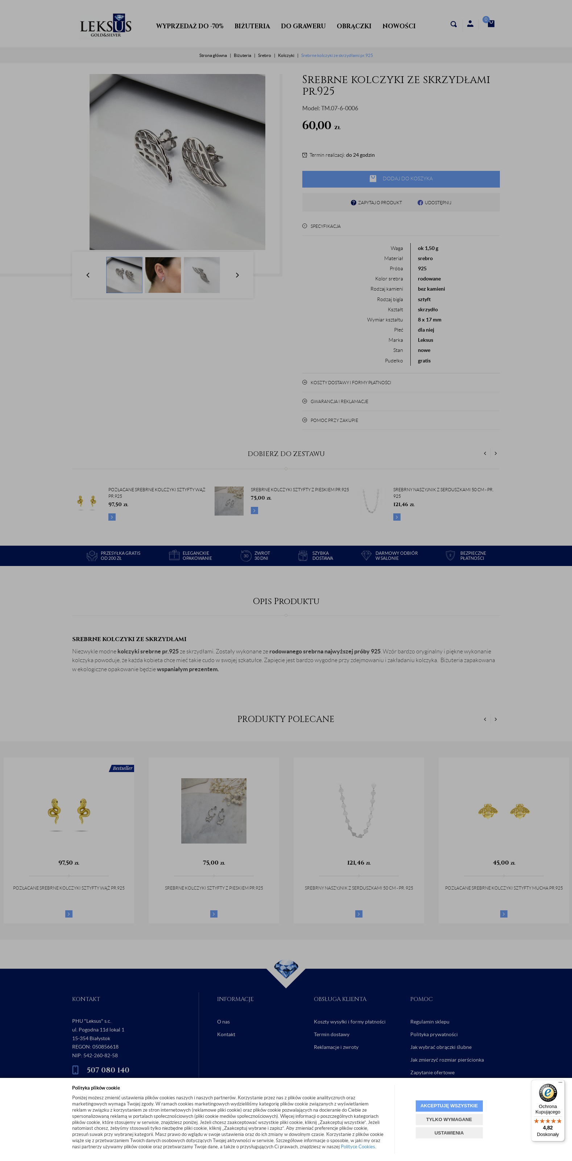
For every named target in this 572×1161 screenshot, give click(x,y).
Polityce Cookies (358, 1146)
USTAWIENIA (449, 1133)
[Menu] (560, 1084)
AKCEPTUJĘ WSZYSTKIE (449, 1105)
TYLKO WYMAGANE (449, 1119)
